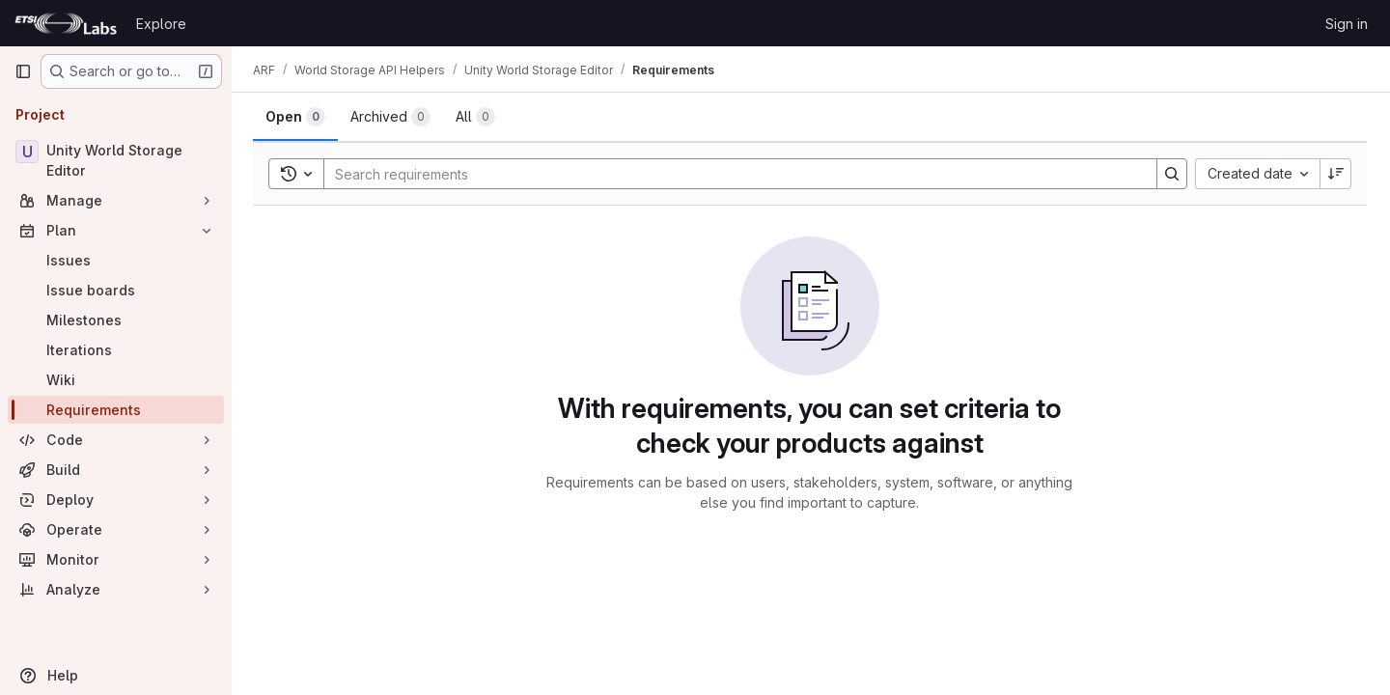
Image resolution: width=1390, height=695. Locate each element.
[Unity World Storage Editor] (116, 160)
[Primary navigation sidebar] (23, 71)
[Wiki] (116, 380)
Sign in (1346, 23)
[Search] (731, 173)
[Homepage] (66, 23)
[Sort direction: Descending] (1335, 173)
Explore (161, 23)
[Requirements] (116, 410)
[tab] (297, 117)
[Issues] (116, 260)
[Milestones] (116, 320)
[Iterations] (116, 350)
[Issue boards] (116, 290)
